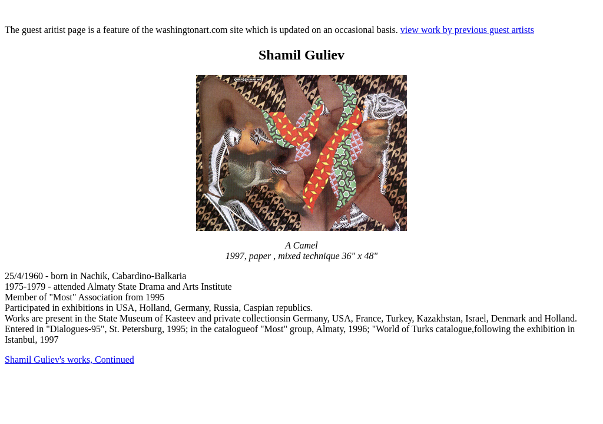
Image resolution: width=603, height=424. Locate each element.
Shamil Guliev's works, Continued (69, 360)
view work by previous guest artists (467, 30)
